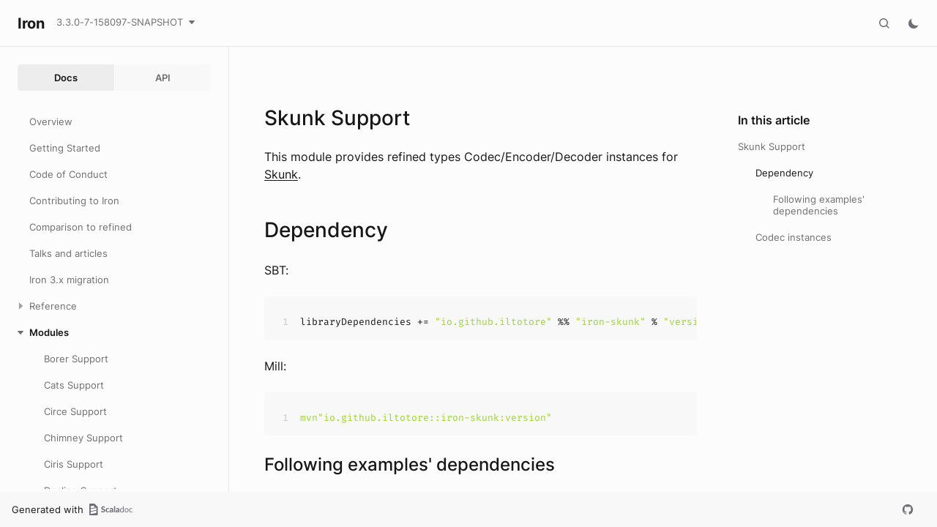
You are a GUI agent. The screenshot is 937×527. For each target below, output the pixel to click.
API (163, 77)
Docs (66, 77)
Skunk (281, 174)
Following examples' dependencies (819, 205)
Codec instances (793, 237)
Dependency (784, 173)
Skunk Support (771, 146)
